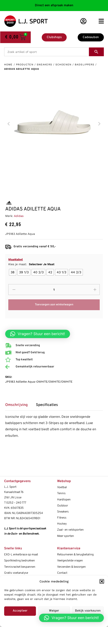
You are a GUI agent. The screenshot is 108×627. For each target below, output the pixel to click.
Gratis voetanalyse (16, 573)
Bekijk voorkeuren (88, 611)
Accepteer (20, 611)
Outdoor (62, 506)
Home (8, 64)
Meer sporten (65, 536)
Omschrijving (16, 405)
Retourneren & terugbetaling (75, 554)
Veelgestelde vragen (70, 560)
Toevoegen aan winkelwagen (54, 304)
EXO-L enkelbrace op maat (21, 554)
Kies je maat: (31, 264)
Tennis (61, 493)
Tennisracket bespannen (19, 567)
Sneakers (44, 64)
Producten (24, 64)
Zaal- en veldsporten (70, 530)
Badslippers (84, 64)
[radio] (12, 272)
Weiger (54, 611)
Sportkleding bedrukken (19, 560)
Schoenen (63, 64)
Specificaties (47, 405)
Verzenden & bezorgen (71, 567)
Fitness (61, 518)
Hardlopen (64, 499)
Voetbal (62, 487)
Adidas (18, 216)
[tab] (18, 406)
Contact (62, 573)
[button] (102, 581)
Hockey (62, 524)
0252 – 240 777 (16, 503)
